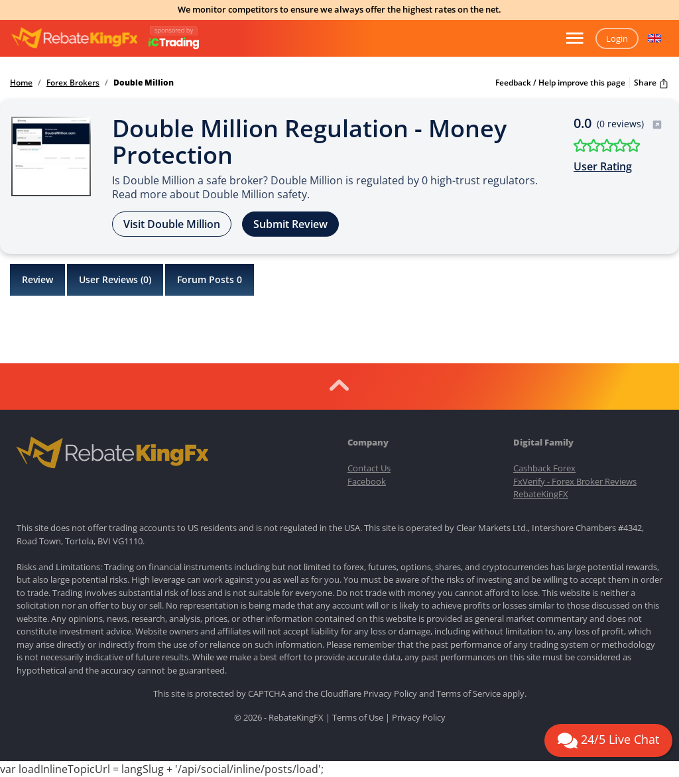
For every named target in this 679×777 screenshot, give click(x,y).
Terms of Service (468, 693)
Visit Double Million (171, 224)
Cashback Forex (544, 468)
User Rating (603, 166)
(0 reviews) (629, 123)
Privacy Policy (390, 693)
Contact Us (369, 468)
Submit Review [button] (290, 224)
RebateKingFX (540, 494)
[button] (654, 38)
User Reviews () (115, 279)
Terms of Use (357, 717)
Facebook (366, 481)
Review (37, 279)
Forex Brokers (72, 83)
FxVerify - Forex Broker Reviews (575, 481)
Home (21, 83)
